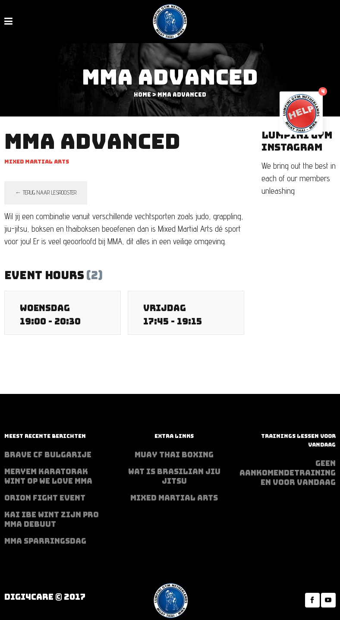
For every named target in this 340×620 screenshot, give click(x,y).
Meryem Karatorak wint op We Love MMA (48, 476)
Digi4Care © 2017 (44, 597)
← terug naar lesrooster (45, 192)
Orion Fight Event (44, 498)
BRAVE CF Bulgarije (47, 454)
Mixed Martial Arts (174, 498)
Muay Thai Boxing (174, 454)
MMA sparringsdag (45, 541)
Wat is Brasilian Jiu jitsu (174, 476)
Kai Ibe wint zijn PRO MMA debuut (51, 519)
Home (142, 94)
